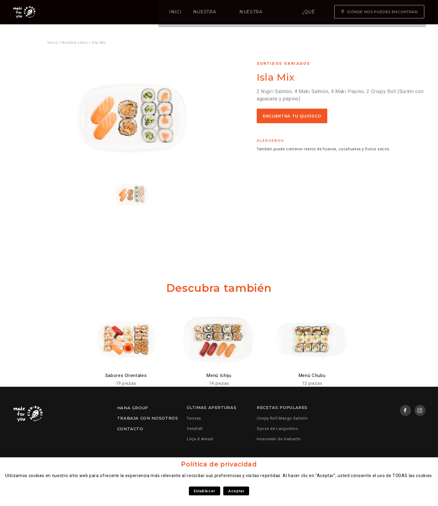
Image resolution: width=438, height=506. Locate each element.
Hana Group (132, 407)
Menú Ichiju (219, 375)
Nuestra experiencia (178, 12)
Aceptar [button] (236, 491)
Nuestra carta (120, 12)
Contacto (130, 428)
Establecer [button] (204, 491)
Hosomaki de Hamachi (279, 439)
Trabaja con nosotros (147, 418)
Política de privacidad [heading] (219, 464)
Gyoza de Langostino (277, 428)
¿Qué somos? (233, 12)
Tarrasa (194, 418)
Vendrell (195, 428)
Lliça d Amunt (200, 439)
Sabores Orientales (126, 375)
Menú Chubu (312, 375)
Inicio (83, 12)
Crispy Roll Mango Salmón (282, 418)
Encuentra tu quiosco (292, 115)
